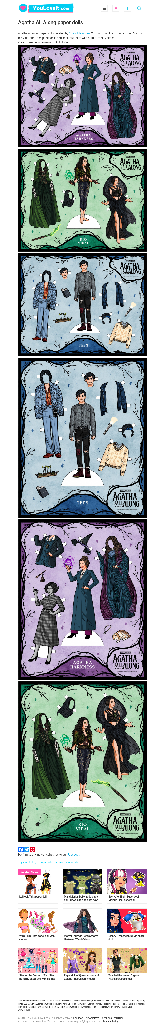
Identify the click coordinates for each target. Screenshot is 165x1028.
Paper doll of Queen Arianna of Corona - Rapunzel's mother (81, 977)
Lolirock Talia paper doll (33, 896)
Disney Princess (79, 1000)
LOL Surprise (37, 1003)
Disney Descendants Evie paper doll (126, 937)
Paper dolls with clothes (68, 862)
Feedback (78, 1018)
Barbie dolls (34, 1000)
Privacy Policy (110, 1021)
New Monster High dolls (90, 1006)
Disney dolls (66, 1000)
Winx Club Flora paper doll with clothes (37, 937)
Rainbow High (107, 1006)
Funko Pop (135, 1000)
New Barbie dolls (47, 1006)
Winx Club (127, 1006)
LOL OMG (28, 1003)
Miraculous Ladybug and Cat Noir (110, 1003)
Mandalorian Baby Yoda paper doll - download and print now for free (81, 898)
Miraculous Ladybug (87, 1003)
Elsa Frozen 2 (115, 1000)
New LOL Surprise (71, 1006)
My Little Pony (33, 1006)
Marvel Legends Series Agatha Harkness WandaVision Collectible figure (81, 937)
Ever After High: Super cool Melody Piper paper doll (123, 898)
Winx (120, 1006)
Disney (57, 1000)
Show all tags (24, 1010)
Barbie (26, 1000)
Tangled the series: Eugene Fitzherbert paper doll (123, 977)
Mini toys (63, 1003)
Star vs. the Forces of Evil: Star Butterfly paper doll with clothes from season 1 (37, 977)
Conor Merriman (79, 33)
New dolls (59, 1006)
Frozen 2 (126, 1000)
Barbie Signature (47, 1000)
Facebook (127, 8)
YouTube (118, 1018)
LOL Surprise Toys (51, 1003)
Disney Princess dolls (95, 1000)
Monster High (132, 1003)
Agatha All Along (28, 862)
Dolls (107, 1000)
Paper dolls (46, 862)
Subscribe (115, 8)
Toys (116, 1006)
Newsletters (92, 1018)
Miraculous (72, 1003)
